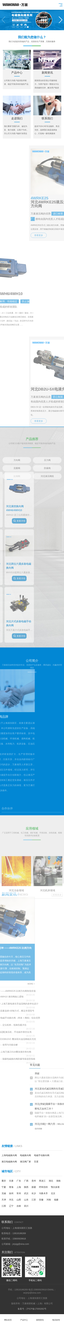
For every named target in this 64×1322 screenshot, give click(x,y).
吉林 (19, 1206)
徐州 (11, 1193)
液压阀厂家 (25, 1161)
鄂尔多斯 (55, 1187)
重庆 (4, 1181)
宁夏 (4, 1187)
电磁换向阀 (25, 1155)
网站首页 (8, 1318)
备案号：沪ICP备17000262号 (32, 1309)
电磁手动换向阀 (41, 1155)
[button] (60, 19)
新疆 (34, 1187)
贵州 (34, 1181)
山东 (26, 1199)
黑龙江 (42, 1181)
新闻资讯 (40, 1318)
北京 (53, 1193)
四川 (26, 1206)
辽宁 (11, 1206)
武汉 (26, 1193)
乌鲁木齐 (43, 1193)
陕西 (26, 1187)
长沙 (34, 1193)
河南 (49, 1199)
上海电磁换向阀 (9, 1155)
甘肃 (11, 1181)
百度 (36, 1161)
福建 (56, 1199)
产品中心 (24, 1318)
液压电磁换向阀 (9, 1161)
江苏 (34, 1199)
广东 (19, 1181)
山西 (19, 1199)
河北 (11, 1199)
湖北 (51, 1181)
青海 (11, 1187)
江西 (4, 1206)
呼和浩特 (43, 1187)
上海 (19, 1187)
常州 (19, 1193)
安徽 (41, 1199)
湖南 (58, 1181)
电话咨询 (56, 1318)
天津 (4, 1199)
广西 (26, 1181)
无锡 (4, 1193)
